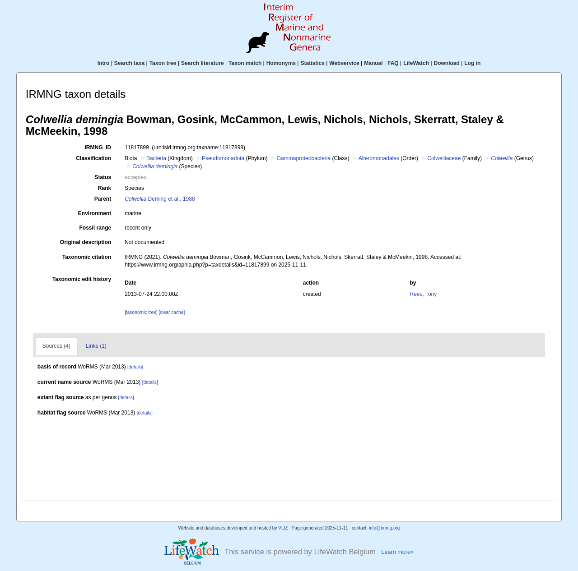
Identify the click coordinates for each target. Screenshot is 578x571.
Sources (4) (56, 346)
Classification (93, 158)
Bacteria (156, 158)
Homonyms (281, 63)
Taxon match (244, 63)
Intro (104, 63)
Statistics (312, 63)
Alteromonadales (379, 158)
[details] (135, 366)
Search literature (202, 63)
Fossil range (95, 228)
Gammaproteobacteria (304, 158)
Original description (85, 242)
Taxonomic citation (86, 257)
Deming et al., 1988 (160, 199)
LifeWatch (416, 63)
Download (447, 63)
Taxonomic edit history (81, 279)
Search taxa (129, 63)
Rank (104, 188)
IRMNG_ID (98, 147)
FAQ (393, 63)
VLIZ (283, 527)
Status (103, 177)
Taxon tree (163, 63)
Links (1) (96, 346)
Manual (373, 63)
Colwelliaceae (444, 158)
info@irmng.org (384, 527)
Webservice (344, 63)
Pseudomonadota (223, 158)
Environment (94, 213)
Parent (102, 199)
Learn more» (397, 552)
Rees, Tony (423, 294)
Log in (472, 63)
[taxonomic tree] (141, 312)
